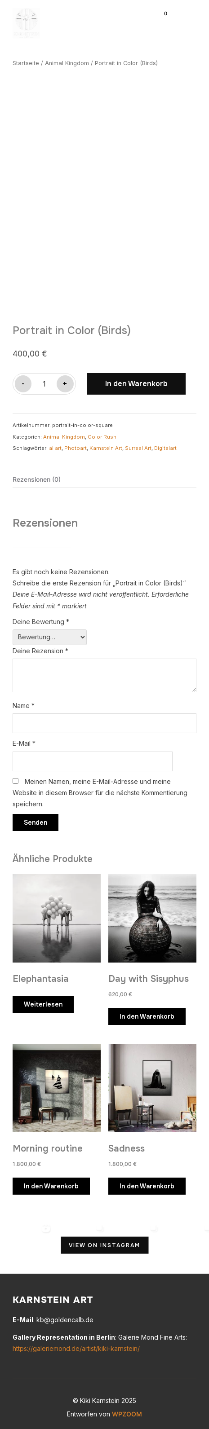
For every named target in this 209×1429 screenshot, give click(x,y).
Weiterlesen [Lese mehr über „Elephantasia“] (43, 1000)
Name (24, 702)
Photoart (75, 444)
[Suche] (143, 17)
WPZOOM (127, 1410)
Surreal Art (138, 444)
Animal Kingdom (67, 63)
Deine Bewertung (41, 617)
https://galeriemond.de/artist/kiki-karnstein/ (76, 1345)
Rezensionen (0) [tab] (37, 475)
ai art (55, 444)
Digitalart (165, 444)
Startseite (26, 63)
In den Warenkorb (136, 380)
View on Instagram (104, 1241)
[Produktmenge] (44, 380)
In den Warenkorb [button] (147, 1012)
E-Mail (24, 739)
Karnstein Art (105, 444)
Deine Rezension (40, 647)
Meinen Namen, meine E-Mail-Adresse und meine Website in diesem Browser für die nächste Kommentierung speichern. (100, 789)
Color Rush (102, 433)
